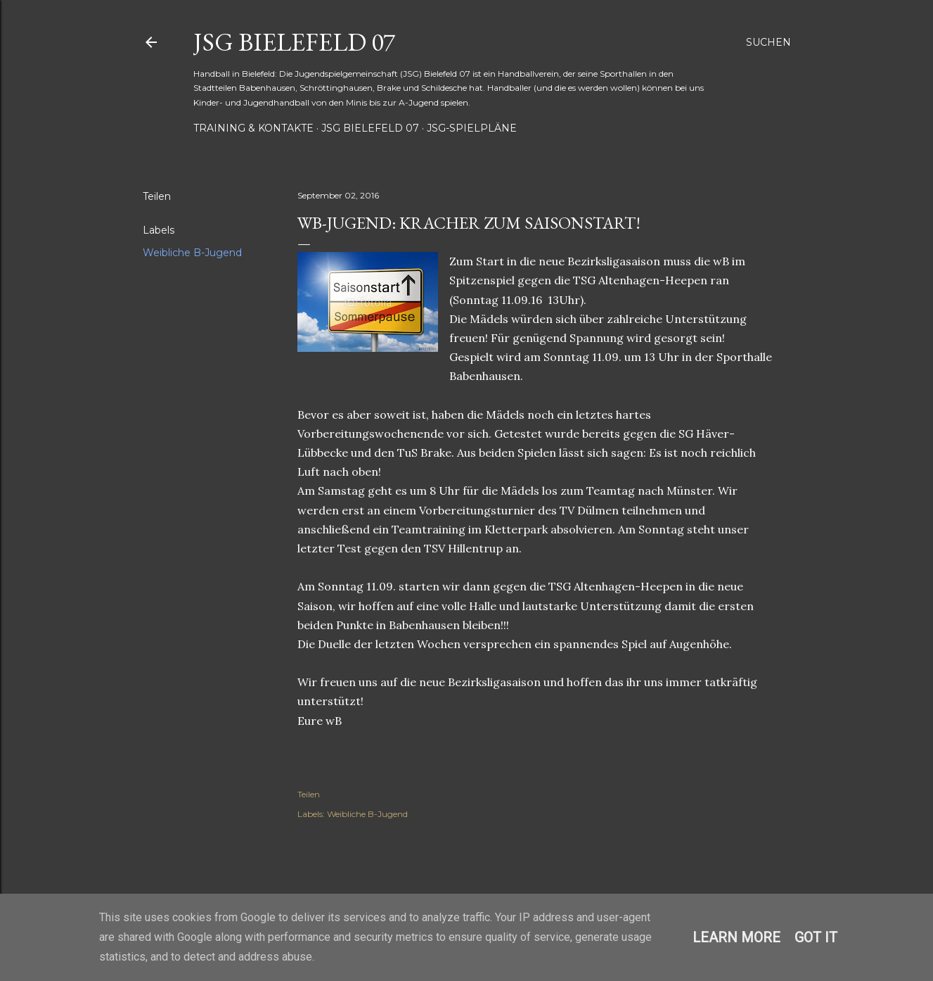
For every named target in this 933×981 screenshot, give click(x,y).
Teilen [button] (157, 196)
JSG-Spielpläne (472, 128)
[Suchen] (768, 42)
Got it (815, 937)
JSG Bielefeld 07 (294, 41)
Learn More (736, 937)
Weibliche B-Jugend (192, 252)
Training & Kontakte (253, 128)
